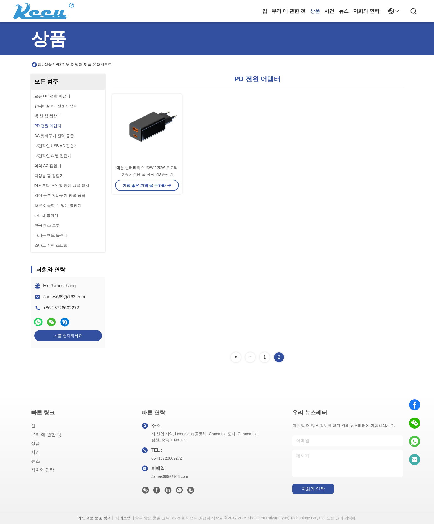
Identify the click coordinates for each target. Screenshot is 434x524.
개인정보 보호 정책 (94, 518)
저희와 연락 (366, 11)
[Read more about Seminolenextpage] (236, 357)
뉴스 (344, 11)
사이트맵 (123, 518)
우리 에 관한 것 (289, 11)
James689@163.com (64, 296)
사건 (329, 11)
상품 (315, 11)
